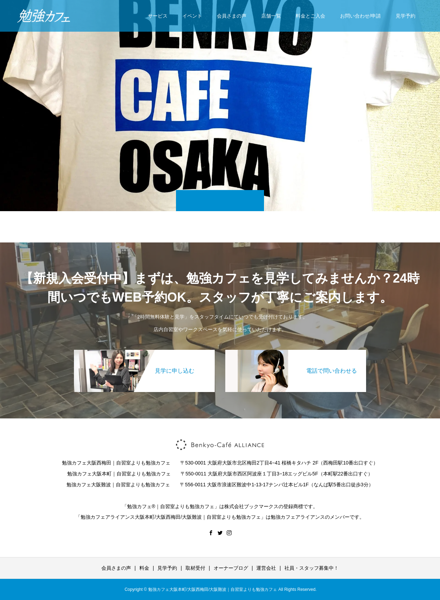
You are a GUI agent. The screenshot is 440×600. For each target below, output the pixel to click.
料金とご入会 (310, 16)
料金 (144, 568)
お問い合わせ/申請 (360, 16)
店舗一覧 (271, 16)
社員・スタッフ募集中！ (311, 568)
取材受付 (195, 568)
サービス (158, 16)
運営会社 (266, 568)
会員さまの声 (231, 16)
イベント (192, 16)
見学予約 (405, 16)
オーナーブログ (231, 568)
